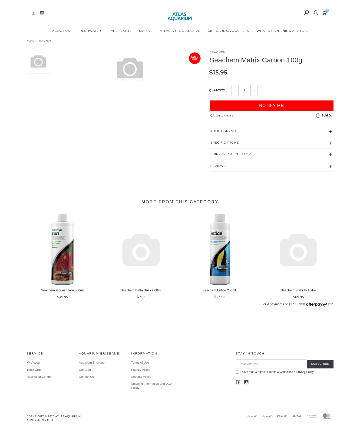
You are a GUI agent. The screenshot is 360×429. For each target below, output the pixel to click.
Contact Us (86, 376)
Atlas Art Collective (180, 30)
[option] (130, 68)
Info (330, 308)
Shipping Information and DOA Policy (151, 386)
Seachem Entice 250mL (219, 294)
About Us (61, 30)
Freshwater (89, 30)
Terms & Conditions (281, 372)
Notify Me (271, 105)
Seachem (218, 52)
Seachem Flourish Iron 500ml (62, 294)
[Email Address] (271, 363)
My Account (34, 362)
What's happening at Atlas (282, 30)
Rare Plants (120, 30)
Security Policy (141, 376)
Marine (145, 30)
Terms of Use (140, 362)
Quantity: (217, 90)
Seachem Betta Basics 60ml (141, 294)
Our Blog (85, 369)
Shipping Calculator (230, 154)
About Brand (223, 131)
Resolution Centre (39, 376)
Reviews (218, 166)
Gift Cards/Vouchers (228, 30)
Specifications (224, 142)
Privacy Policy (140, 369)
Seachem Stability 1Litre (298, 294)
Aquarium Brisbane (92, 362)
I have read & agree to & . (275, 372)
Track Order (35, 369)
